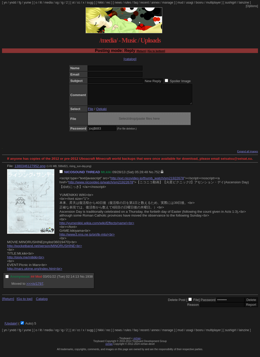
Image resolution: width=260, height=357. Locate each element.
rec (108, 2)
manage (167, 2)
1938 (89, 280)
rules (127, 2)
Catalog (41, 303)
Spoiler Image (180, 81)
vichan (137, 342)
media (48, 2)
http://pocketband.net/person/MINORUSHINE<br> (44, 250)
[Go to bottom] (156, 51)
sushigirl (230, 2)
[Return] (141, 51)
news (118, 2)
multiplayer (213, 2)
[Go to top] (24, 303)
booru (200, 2)
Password (208, 304)
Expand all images (247, 155)
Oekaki (101, 113)
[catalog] (130, 59)
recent (144, 2)
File (90, 113)
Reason (193, 308)
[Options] (252, 6)
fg (20, 2)
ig (62, 2)
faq (136, 2)
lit (41, 2)
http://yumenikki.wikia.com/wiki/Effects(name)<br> (96, 227)
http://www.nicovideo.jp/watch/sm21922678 (100, 186)
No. (151, 176)
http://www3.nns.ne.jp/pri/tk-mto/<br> (87, 238)
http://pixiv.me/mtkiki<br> (25, 261)
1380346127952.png (29, 170)
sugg (90, 2)
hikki (101, 2)
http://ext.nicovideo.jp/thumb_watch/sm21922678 (147, 182)
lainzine (244, 2)
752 (157, 176)
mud (180, 2)
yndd (12, 2)
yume (27, 2)
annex (155, 2)
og (57, 2)
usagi (189, 2)
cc (78, 2)
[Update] (11, 327)
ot (73, 2)
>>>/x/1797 (34, 287)
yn (5, 2)
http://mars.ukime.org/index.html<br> (34, 272)
